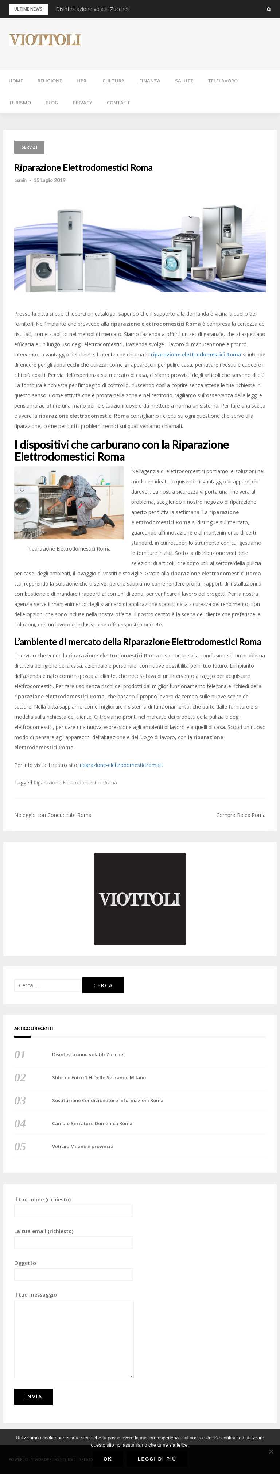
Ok (108, 1459)
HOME (16, 80)
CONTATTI (119, 102)
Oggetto (73, 1270)
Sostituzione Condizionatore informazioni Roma (107, 1100)
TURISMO (20, 102)
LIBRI (82, 80)
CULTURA (113, 80)
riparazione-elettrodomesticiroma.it (121, 764)
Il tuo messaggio (74, 1334)
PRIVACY (82, 102)
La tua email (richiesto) (73, 1238)
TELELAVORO (223, 80)
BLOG (52, 102)
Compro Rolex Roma (241, 814)
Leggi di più (157, 1459)
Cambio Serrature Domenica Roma (92, 1123)
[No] (271, 1451)
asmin (20, 180)
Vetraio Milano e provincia (82, 1146)
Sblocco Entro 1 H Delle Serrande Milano (99, 1077)
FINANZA (149, 80)
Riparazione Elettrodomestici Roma (75, 782)
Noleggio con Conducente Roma (53, 814)
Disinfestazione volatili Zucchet (92, 8)
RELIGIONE (50, 80)
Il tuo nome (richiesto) (73, 1206)
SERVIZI (29, 147)
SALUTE (184, 80)
